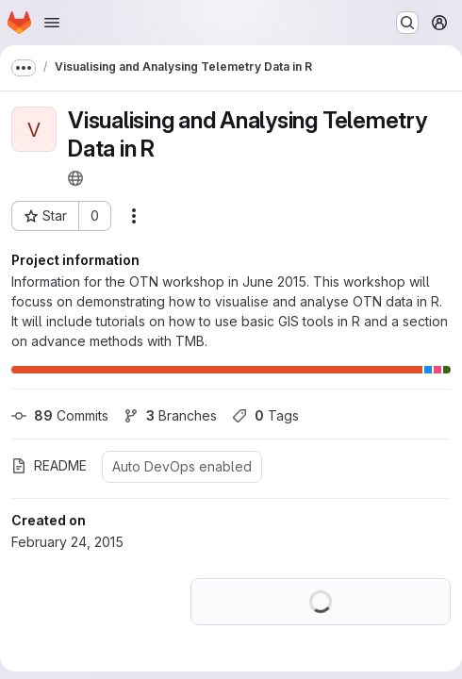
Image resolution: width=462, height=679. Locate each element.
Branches (170, 415)
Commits (59, 415)
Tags (265, 415)
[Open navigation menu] (52, 23)
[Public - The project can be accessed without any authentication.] (75, 178)
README (49, 465)
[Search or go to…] (407, 22)
